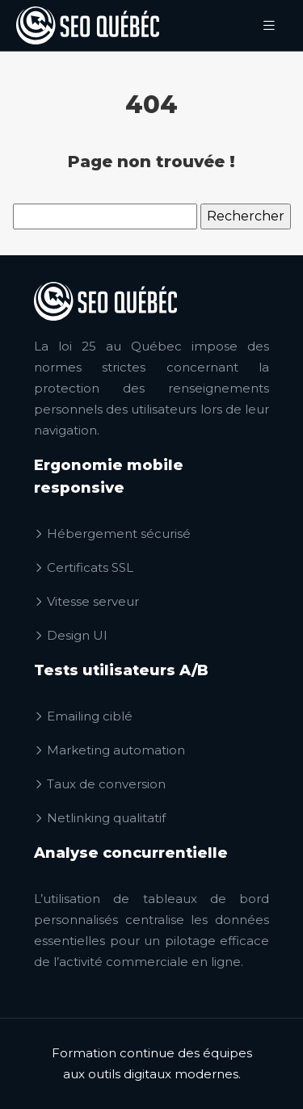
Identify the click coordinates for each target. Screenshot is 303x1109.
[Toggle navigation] (269, 25)
